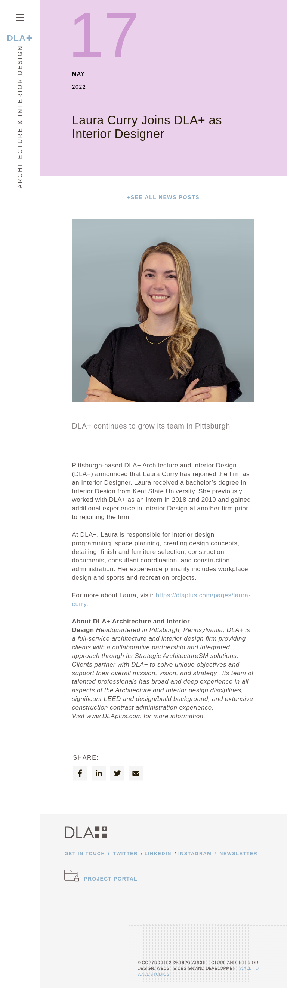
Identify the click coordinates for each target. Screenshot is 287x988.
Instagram (195, 853)
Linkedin (158, 853)
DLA (20, 38)
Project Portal (111, 879)
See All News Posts (163, 197)
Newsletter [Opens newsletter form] (238, 853)
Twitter (125, 853)
